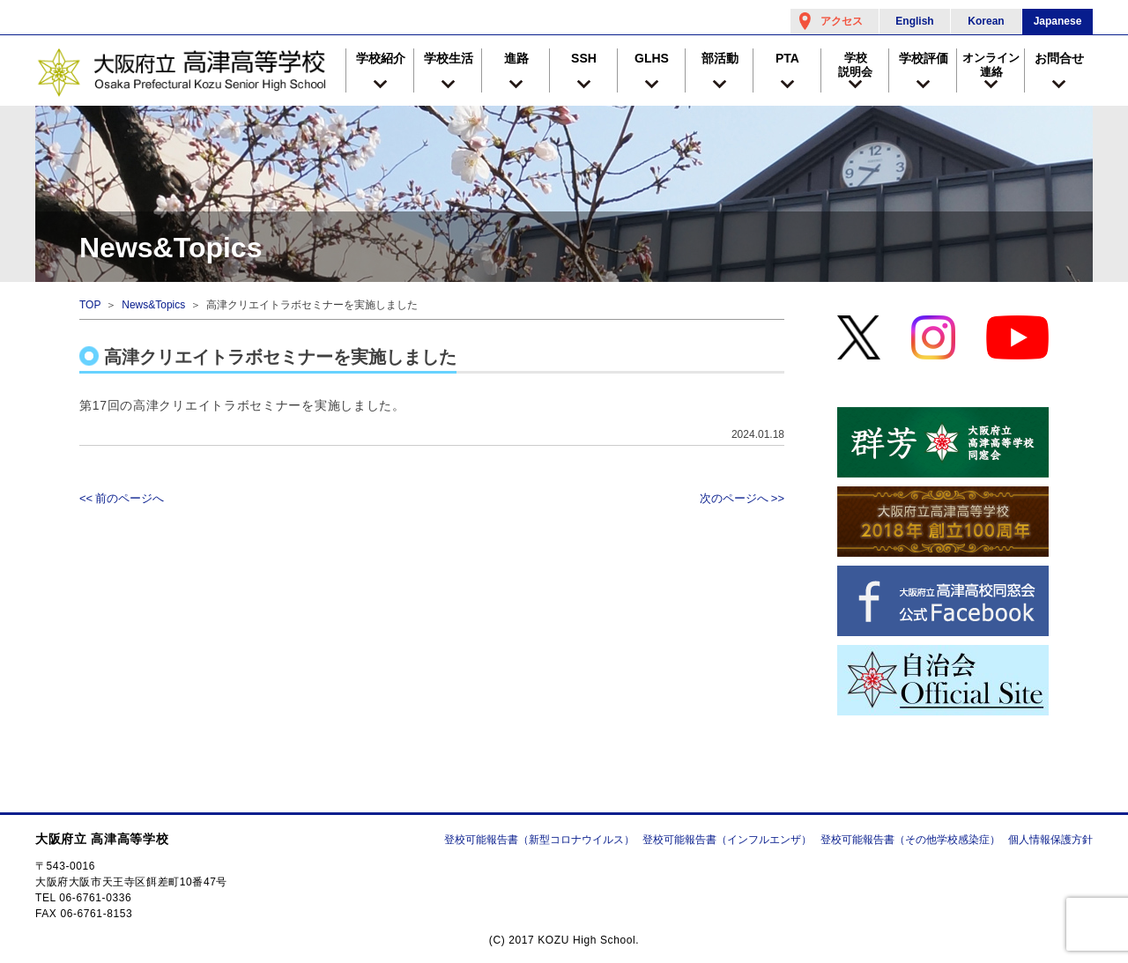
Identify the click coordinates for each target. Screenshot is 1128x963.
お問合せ (1059, 58)
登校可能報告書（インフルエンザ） (727, 839)
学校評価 (923, 58)
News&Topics (153, 305)
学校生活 (448, 58)
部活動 (719, 58)
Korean (986, 21)
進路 (516, 58)
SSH (584, 58)
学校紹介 (380, 58)
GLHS (651, 58)
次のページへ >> (742, 498)
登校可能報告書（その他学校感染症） (910, 839)
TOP (89, 305)
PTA (787, 58)
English (914, 21)
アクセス (841, 21)
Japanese (1058, 21)
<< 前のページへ (121, 498)
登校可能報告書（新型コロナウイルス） (539, 839)
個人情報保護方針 (1050, 839)
